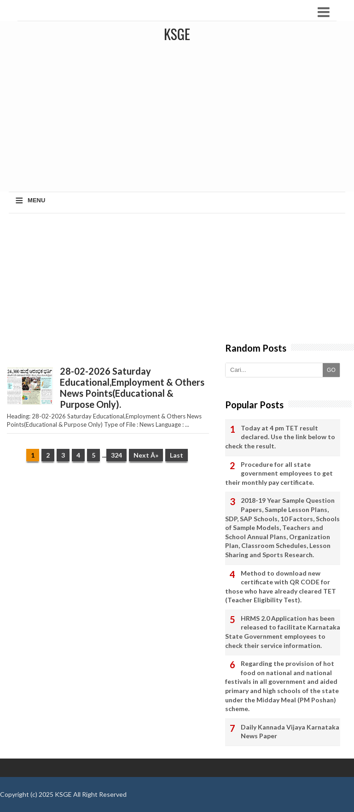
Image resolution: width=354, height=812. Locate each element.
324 (116, 455)
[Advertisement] (108, 287)
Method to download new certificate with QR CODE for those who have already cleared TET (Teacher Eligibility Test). (280, 586)
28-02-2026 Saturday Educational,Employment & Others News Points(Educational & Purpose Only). (132, 387)
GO (331, 370)
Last (176, 455)
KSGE (63, 794)
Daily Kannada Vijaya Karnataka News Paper (290, 731)
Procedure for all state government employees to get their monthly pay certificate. (279, 473)
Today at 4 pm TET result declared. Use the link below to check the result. (280, 437)
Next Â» (145, 455)
